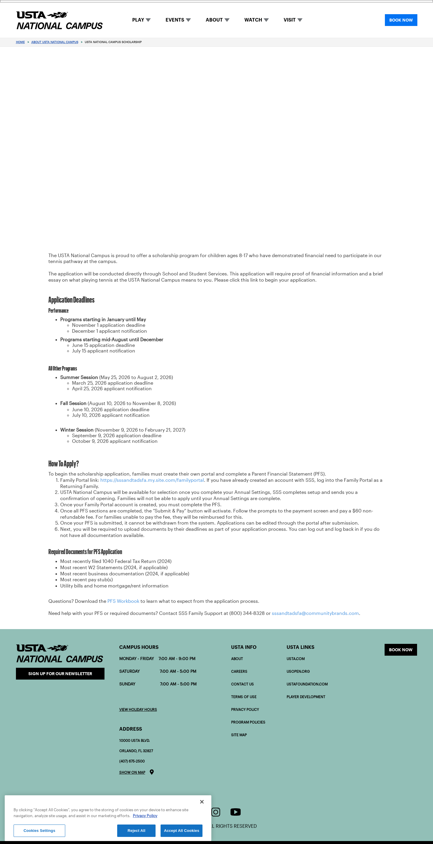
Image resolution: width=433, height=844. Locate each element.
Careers (239, 671)
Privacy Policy (245, 709)
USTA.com (296, 659)
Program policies (248, 722)
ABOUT (214, 20)
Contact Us (242, 684)
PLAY (138, 20)
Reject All (136, 830)
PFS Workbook (123, 601)
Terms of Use (243, 697)
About (237, 659)
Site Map (239, 735)
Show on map (132, 772)
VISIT (290, 20)
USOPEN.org (298, 671)
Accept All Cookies (181, 830)
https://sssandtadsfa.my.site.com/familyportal (152, 480)
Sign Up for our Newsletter (60, 673)
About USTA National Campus (54, 42)
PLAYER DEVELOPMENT (306, 697)
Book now (401, 649)
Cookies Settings (39, 830)
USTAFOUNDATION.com (307, 684)
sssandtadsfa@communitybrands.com (315, 613)
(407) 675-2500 (132, 761)
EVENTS (175, 20)
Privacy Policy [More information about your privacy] (145, 816)
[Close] (201, 801)
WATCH (253, 20)
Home (20, 42)
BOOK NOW (401, 20)
